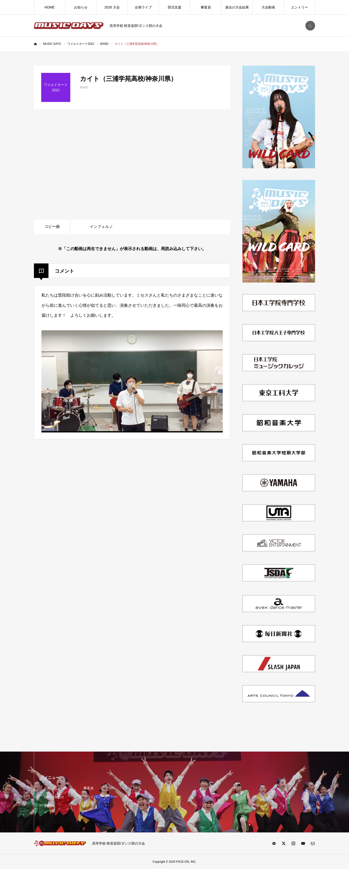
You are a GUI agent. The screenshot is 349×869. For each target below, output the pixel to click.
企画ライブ (143, 7)
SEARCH (310, 26)
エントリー (299, 7)
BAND (84, 87)
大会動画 (268, 7)
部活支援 (174, 7)
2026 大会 (112, 7)
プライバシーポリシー (100, 797)
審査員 (206, 7)
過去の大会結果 (237, 7)
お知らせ (80, 7)
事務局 (49, 805)
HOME (49, 7)
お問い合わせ (54, 797)
